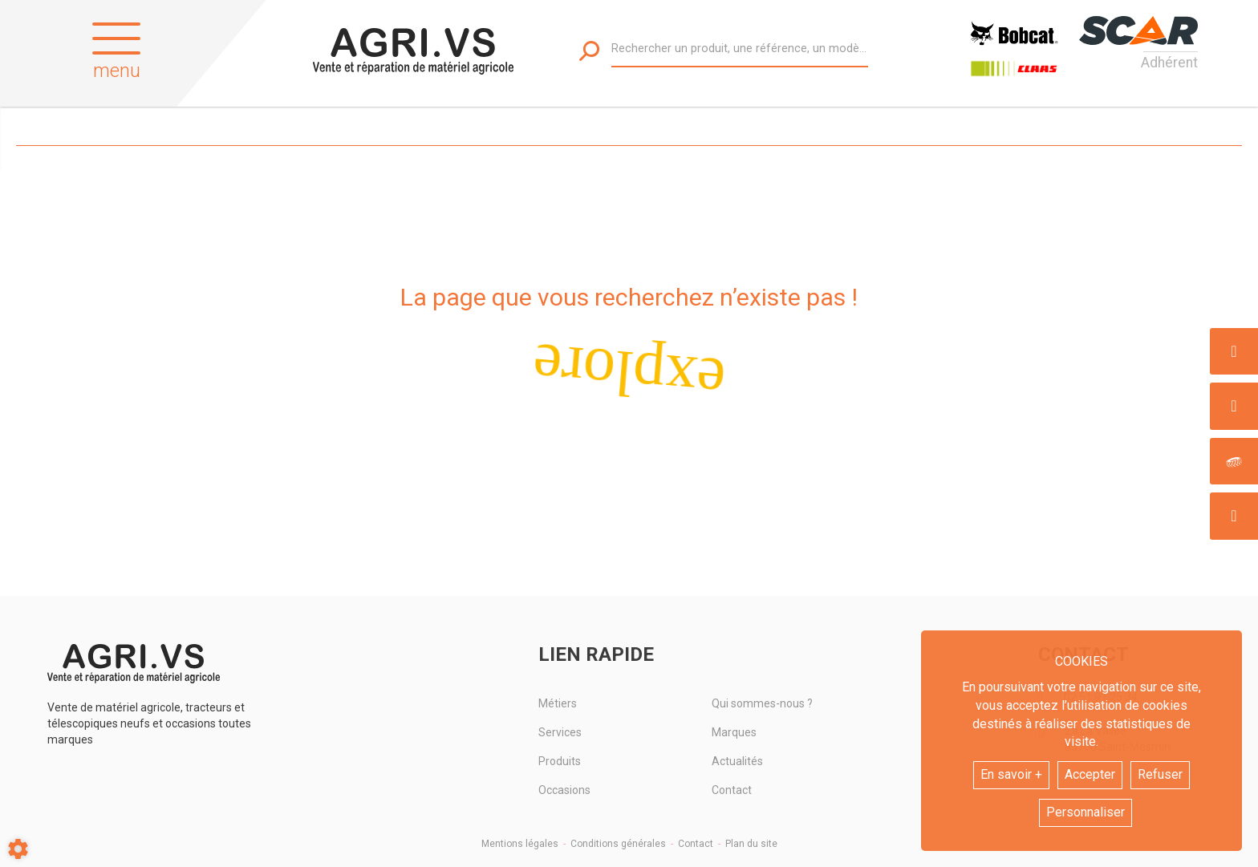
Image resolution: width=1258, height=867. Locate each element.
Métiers (557, 703)
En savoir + (1011, 774)
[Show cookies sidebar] (18, 849)
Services (560, 732)
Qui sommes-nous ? (762, 703)
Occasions (564, 790)
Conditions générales (618, 843)
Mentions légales (519, 843)
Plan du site (751, 843)
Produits (559, 761)
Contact (732, 790)
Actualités (737, 761)
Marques (734, 732)
